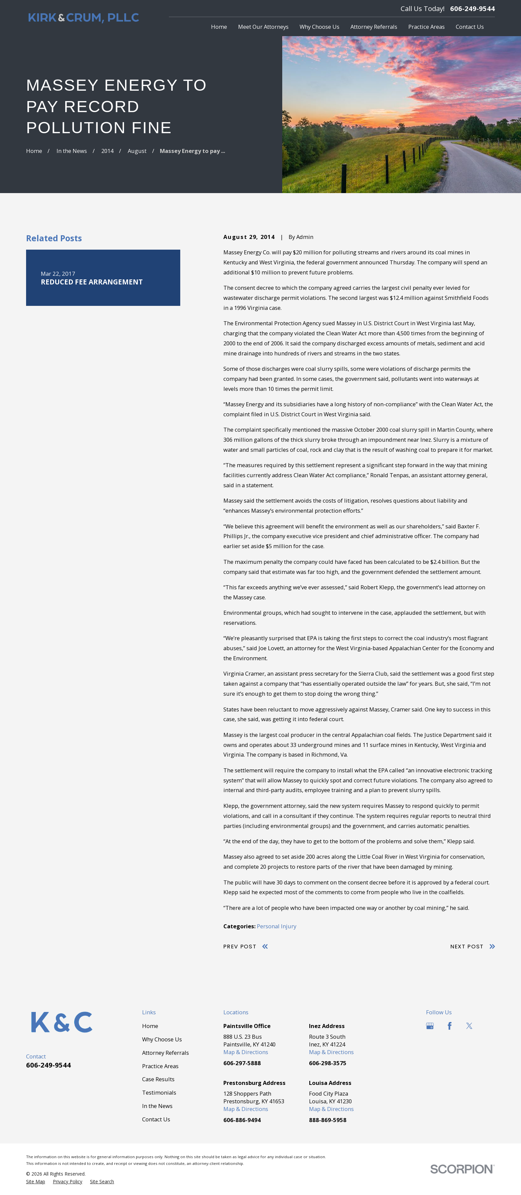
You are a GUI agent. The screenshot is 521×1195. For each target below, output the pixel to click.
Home (150, 1026)
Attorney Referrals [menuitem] (373, 26)
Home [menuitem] (219, 26)
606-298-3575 (327, 1063)
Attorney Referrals (165, 1052)
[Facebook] (449, 1026)
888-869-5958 (327, 1120)
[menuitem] (35, 1181)
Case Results (158, 1079)
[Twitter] (469, 1026)
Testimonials (159, 1092)
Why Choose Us (162, 1039)
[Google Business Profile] (430, 1026)
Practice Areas (160, 1066)
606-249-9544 (472, 8)
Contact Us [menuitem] (470, 26)
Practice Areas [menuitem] (426, 26)
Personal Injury (276, 926)
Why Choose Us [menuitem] (319, 26)
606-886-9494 (242, 1120)
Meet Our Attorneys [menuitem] (263, 26)
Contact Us (156, 1119)
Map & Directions (245, 1052)
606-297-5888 (242, 1063)
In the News (157, 1106)
